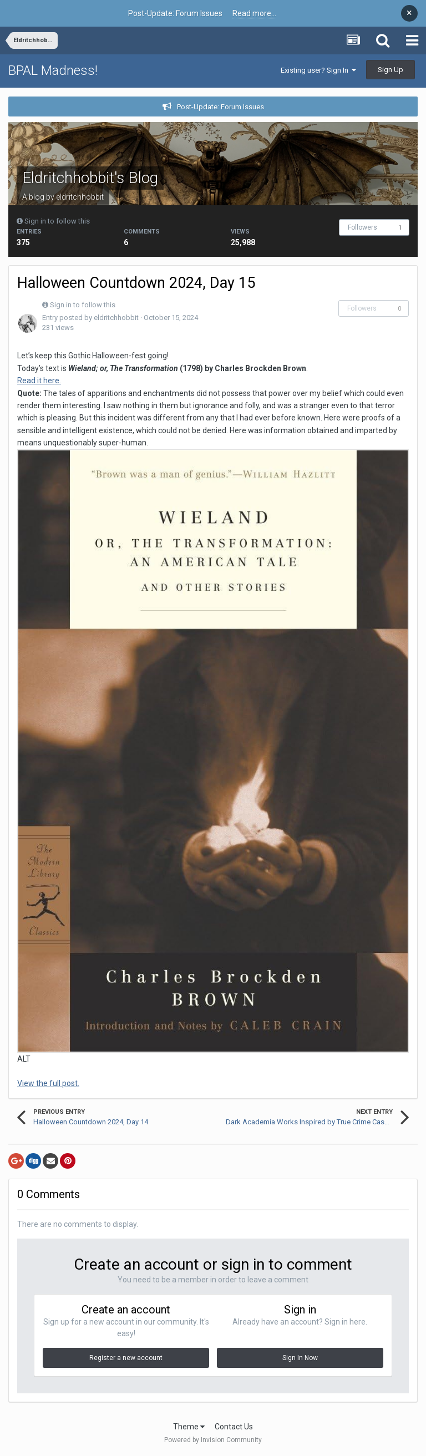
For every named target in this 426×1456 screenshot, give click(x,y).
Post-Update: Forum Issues (220, 107)
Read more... (254, 13)
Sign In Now (300, 1358)
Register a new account (126, 1358)
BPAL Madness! (53, 70)
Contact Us (234, 1426)
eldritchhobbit (80, 196)
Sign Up (390, 69)
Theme (189, 1426)
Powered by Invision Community (213, 1440)
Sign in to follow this (57, 221)
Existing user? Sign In (318, 70)
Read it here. (39, 380)
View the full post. (48, 1083)
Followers (362, 227)
